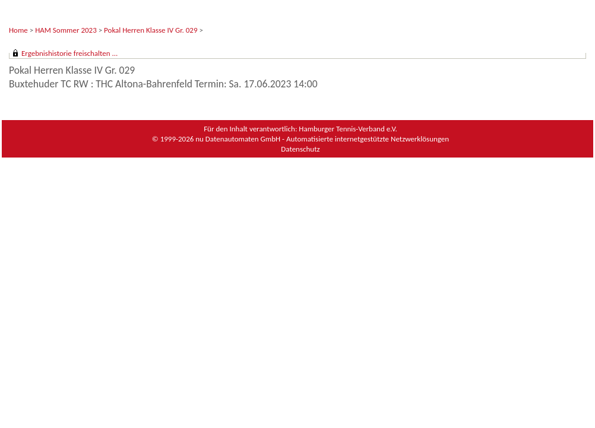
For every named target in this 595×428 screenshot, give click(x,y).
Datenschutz (300, 148)
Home (18, 30)
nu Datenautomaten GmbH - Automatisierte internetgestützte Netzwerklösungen (322, 138)
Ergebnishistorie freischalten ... (69, 53)
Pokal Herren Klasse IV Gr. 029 (150, 30)
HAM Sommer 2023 (66, 30)
